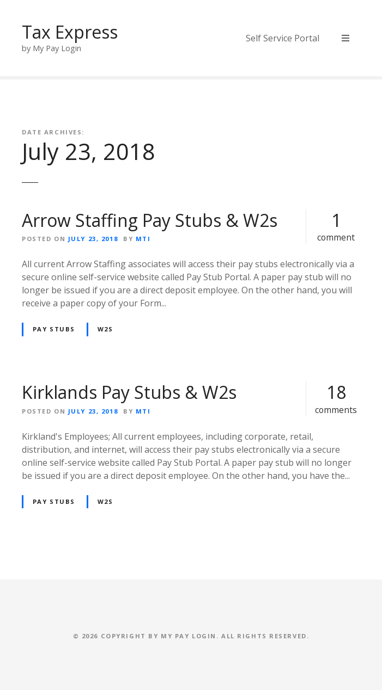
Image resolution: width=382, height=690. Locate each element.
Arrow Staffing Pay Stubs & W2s (149, 220)
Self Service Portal (282, 38)
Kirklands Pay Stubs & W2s (129, 392)
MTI (143, 239)
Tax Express (70, 32)
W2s (105, 329)
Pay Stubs (54, 329)
